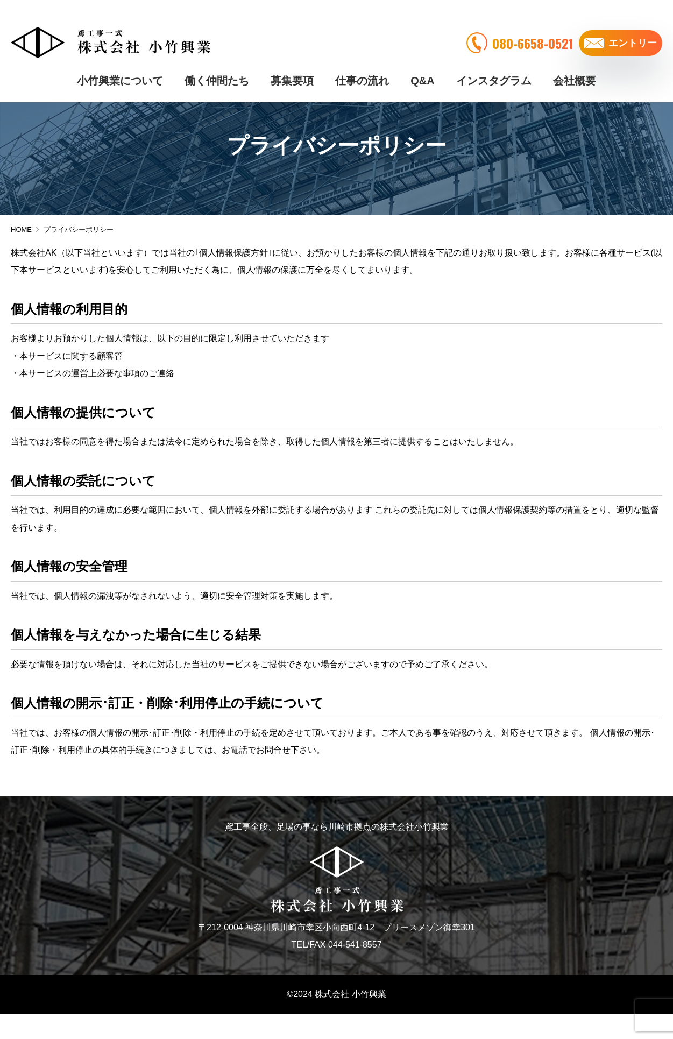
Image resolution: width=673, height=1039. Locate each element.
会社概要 (574, 64)
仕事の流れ (362, 64)
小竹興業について (120, 64)
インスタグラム (494, 64)
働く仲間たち (217, 64)
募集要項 (292, 64)
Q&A (422, 64)
